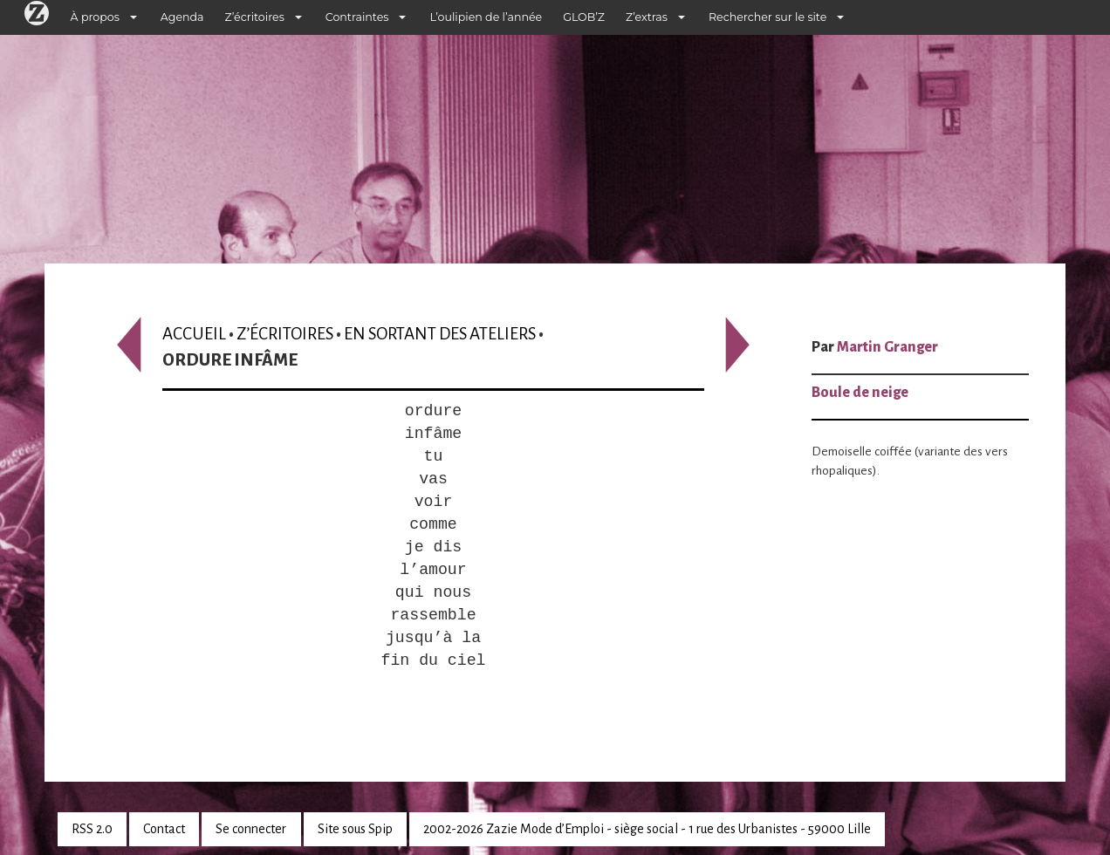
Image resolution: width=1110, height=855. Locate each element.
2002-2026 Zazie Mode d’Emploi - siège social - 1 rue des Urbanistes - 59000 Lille (647, 829)
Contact (164, 829)
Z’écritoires (254, 17)
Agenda (182, 17)
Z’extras (647, 17)
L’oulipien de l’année (485, 17)
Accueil (194, 334)
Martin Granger (887, 347)
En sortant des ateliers (440, 334)
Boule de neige (860, 392)
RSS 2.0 (92, 829)
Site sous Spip (355, 829)
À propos (95, 17)
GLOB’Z (584, 17)
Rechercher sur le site (767, 17)
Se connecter (251, 829)
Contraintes (357, 17)
